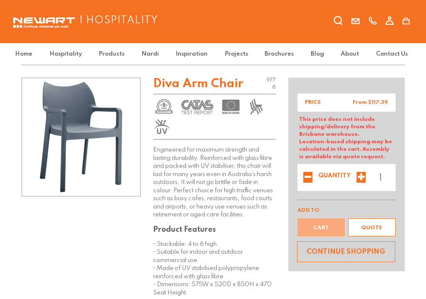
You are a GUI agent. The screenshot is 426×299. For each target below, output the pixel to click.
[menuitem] (31, 54)
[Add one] (361, 178)
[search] (339, 22)
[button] (372, 227)
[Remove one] (307, 178)
